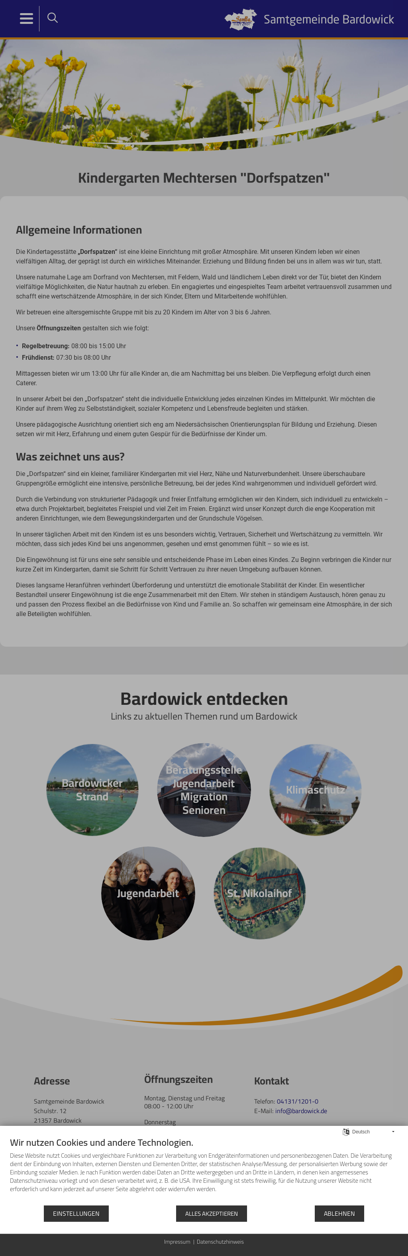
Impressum (177, 1242)
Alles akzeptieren (211, 1213)
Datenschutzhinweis (220, 1242)
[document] (204, 1170)
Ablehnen (339, 1213)
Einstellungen (76, 1213)
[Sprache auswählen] (346, 1131)
